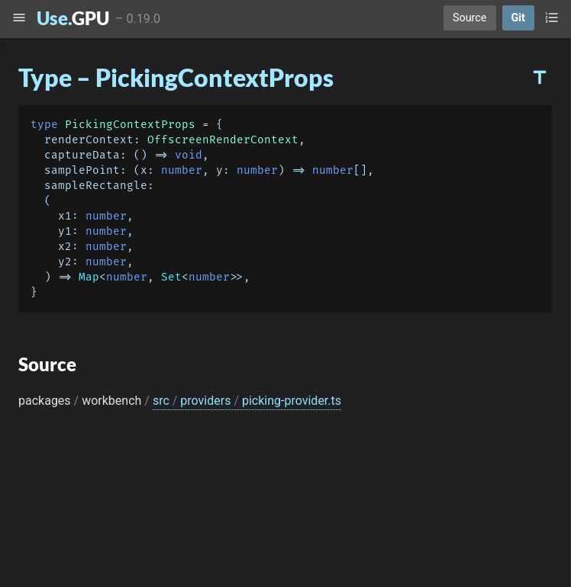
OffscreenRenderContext (222, 139)
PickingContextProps (130, 124)
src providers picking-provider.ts (247, 400)
